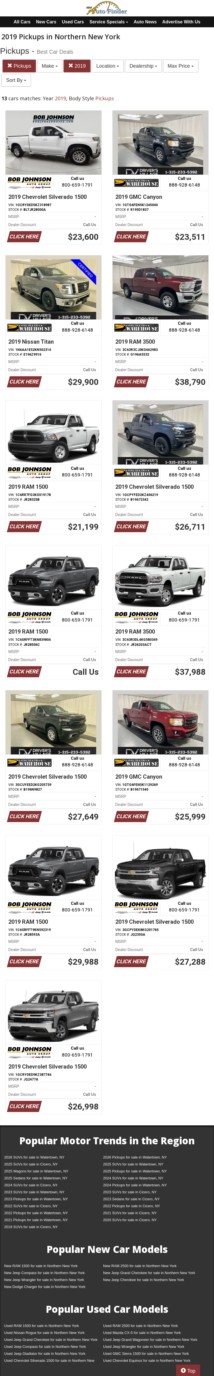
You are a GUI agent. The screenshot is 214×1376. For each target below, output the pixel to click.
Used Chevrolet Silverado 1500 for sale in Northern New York (49, 1361)
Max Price (181, 66)
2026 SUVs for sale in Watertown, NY (34, 1157)
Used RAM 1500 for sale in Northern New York (41, 1326)
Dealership (143, 66)
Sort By (16, 80)
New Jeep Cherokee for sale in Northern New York (143, 1280)
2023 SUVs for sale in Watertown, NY (34, 1192)
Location (107, 66)
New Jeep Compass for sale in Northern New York (44, 1273)
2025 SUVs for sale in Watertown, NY (133, 1164)
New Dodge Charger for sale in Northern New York (44, 1287)
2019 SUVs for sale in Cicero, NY (31, 1227)
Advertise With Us (181, 21)
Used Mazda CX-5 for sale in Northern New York (142, 1333)
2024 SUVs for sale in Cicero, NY (31, 1185)
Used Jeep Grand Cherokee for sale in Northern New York (51, 1340)
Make (50, 66)
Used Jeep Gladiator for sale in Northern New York (44, 1353)
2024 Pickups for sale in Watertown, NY (135, 1185)
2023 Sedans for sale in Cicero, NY (131, 1199)
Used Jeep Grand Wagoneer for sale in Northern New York (150, 1340)
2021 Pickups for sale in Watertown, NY (36, 1220)
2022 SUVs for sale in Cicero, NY (31, 1206)
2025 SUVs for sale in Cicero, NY (31, 1164)
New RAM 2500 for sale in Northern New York (140, 1266)
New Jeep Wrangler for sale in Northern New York (44, 1280)
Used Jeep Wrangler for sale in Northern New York (143, 1347)
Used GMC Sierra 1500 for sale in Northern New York (146, 1353)
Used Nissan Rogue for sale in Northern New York (44, 1333)
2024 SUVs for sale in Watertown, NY (133, 1178)
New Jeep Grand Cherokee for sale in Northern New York (149, 1273)
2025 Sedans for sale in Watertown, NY (35, 1178)
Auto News (145, 21)
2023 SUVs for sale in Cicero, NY (130, 1192)
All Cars (22, 21)
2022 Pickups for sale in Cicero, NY (131, 1206)
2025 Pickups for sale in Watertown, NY (135, 1171)
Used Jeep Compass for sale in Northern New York (45, 1347)
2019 (77, 66)
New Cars (46, 21)
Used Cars (73, 21)
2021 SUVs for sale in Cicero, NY (130, 1213)
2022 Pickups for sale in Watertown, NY (36, 1213)
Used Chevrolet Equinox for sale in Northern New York (146, 1360)
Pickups (19, 66)
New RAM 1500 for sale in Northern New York (41, 1266)
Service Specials (108, 21)
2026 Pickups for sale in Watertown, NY (135, 1157)
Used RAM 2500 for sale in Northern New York (140, 1326)
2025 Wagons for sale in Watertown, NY (36, 1171)
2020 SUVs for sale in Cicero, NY (130, 1220)
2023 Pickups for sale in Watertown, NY (36, 1199)
